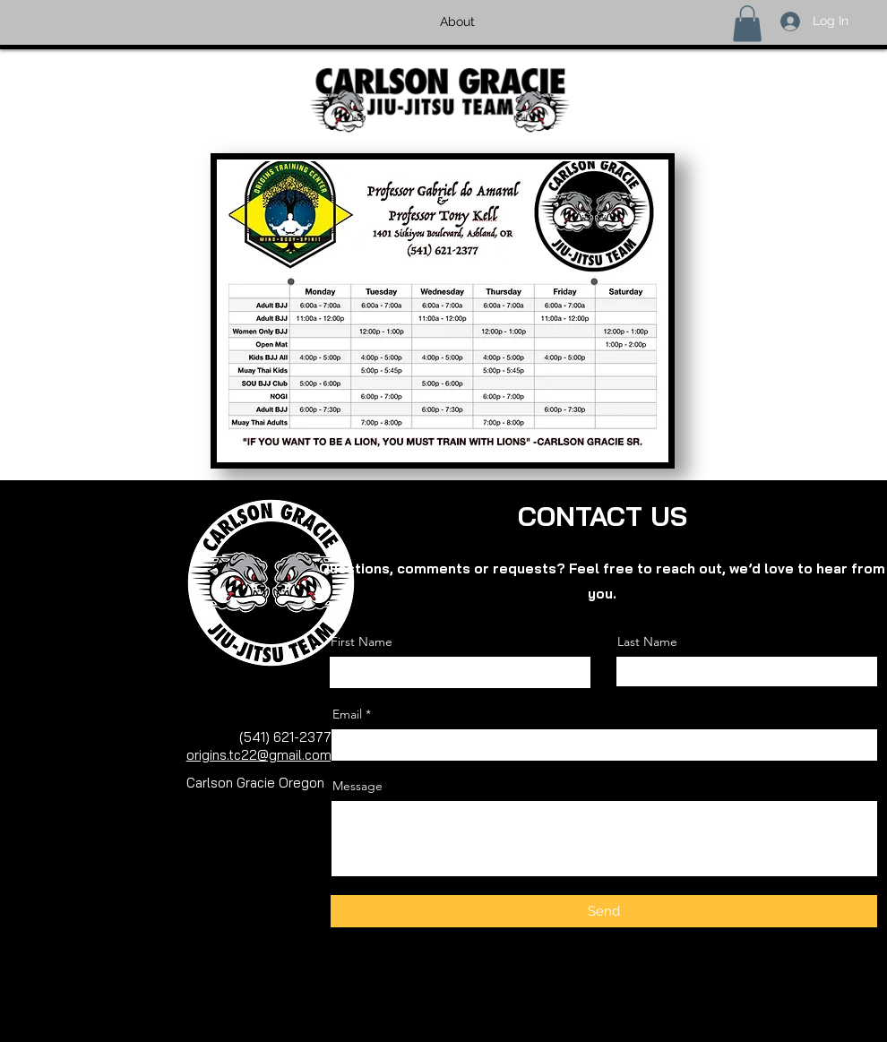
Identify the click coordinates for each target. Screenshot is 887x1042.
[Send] (604, 911)
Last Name (647, 641)
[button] (747, 23)
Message (357, 785)
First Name (361, 641)
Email (347, 714)
